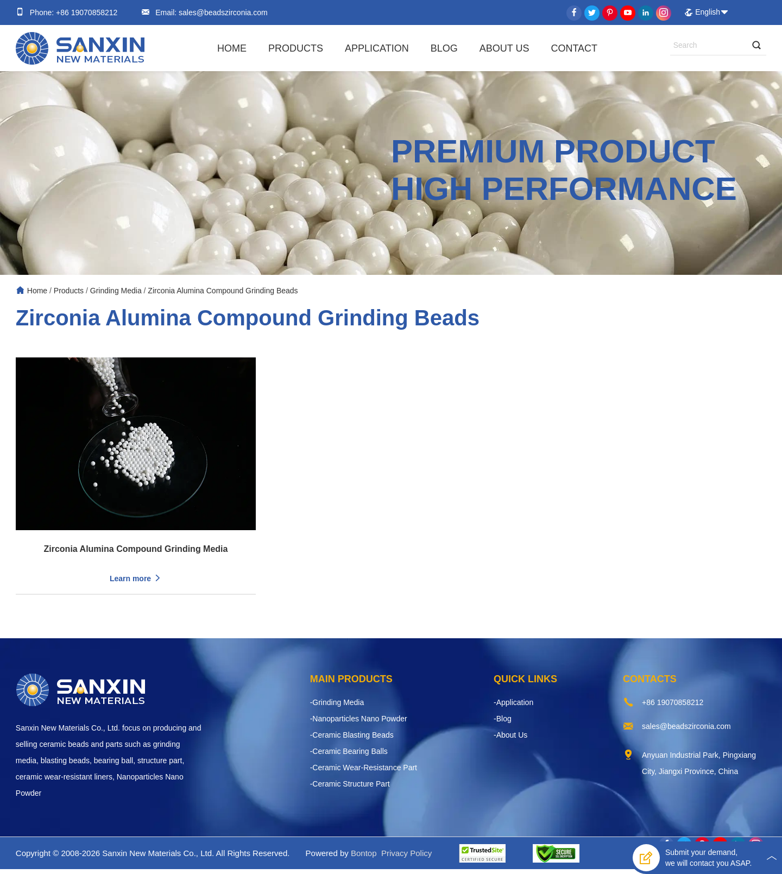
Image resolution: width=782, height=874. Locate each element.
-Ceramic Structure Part (350, 788)
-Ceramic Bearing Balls (349, 756)
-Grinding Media (337, 707)
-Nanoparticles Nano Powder (358, 723)
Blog (444, 48)
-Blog (503, 723)
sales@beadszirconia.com (222, 12)
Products (295, 48)
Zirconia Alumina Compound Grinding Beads (223, 290)
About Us (504, 48)
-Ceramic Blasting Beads (352, 739)
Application (377, 48)
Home (232, 48)
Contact (574, 48)
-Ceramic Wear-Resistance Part (363, 772)
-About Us (510, 739)
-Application (513, 707)
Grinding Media (116, 290)
